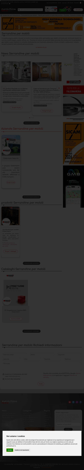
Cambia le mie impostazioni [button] (22, 450)
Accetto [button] (10, 450)
